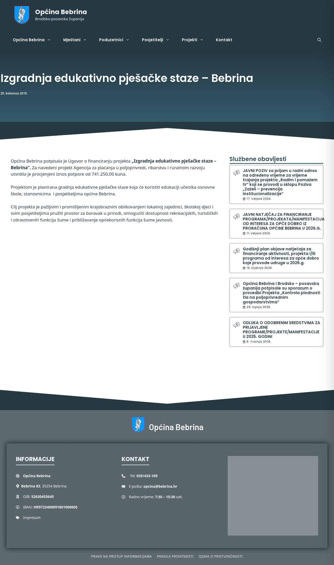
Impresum (31, 517)
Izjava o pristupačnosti (221, 556)
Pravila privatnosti (175, 556)
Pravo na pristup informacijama (121, 556)
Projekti (196, 40)
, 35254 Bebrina (44, 486)
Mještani (78, 40)
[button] (319, 40)
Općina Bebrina (61, 11)
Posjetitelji (159, 40)
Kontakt (224, 39)
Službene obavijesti (257, 159)
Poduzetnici (117, 40)
